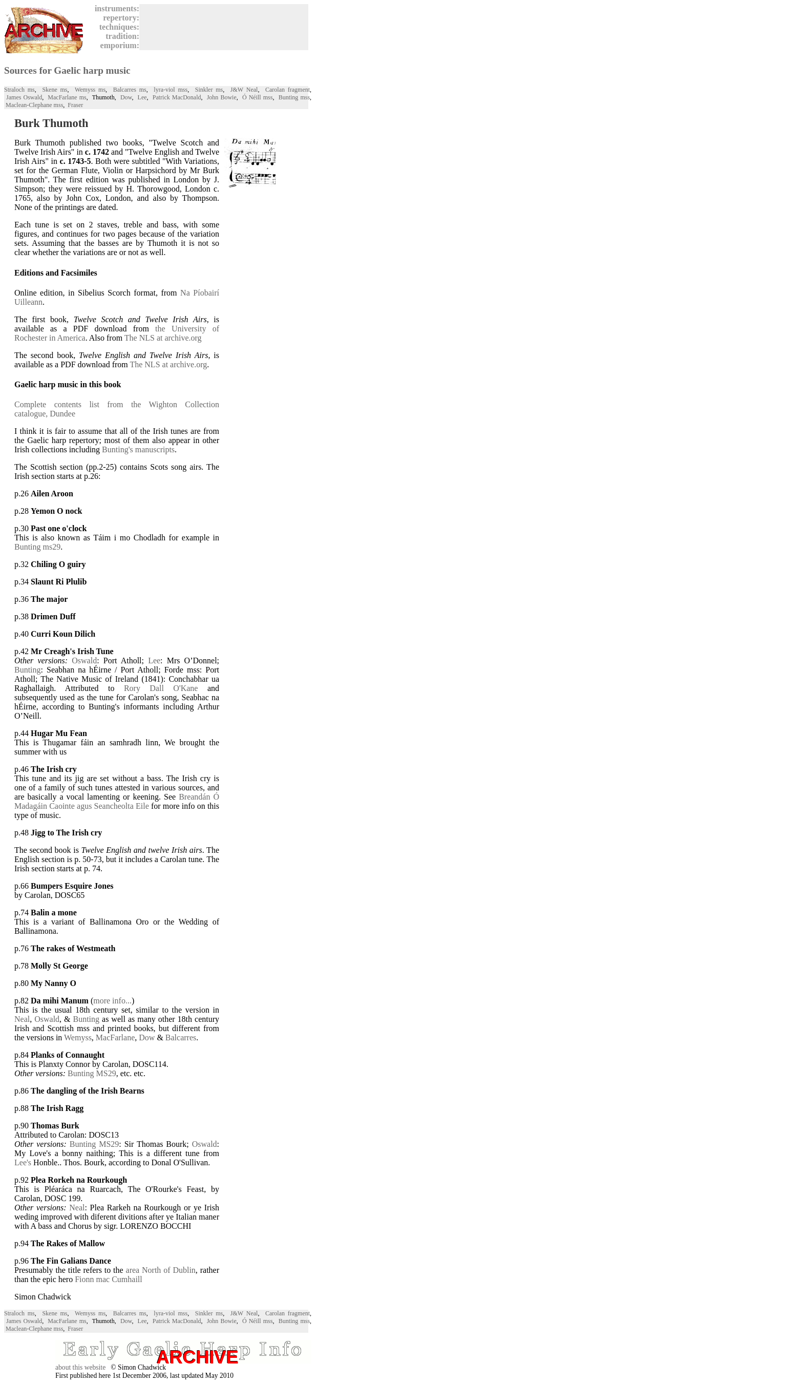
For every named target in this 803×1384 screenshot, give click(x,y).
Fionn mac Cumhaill (108, 1279)
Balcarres (180, 1037)
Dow (126, 97)
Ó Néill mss (257, 97)
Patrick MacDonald (177, 97)
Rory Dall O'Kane (161, 688)
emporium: (117, 45)
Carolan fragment (287, 89)
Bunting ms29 (37, 546)
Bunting (27, 669)
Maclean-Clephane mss (34, 105)
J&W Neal (244, 89)
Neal (22, 1019)
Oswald (84, 660)
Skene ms (54, 89)
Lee (142, 97)
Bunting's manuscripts (138, 449)
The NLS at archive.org (163, 337)
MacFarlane (115, 1037)
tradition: (120, 36)
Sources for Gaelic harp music (67, 70)
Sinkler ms (209, 89)
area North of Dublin (161, 1270)
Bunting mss (294, 97)
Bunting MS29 (92, 1073)
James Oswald (24, 97)
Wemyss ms (90, 89)
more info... (112, 1000)
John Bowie (222, 97)
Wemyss (78, 1037)
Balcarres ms (129, 89)
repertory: (119, 17)
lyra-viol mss (170, 89)
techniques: (117, 27)
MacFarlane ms (67, 97)
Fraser (75, 105)
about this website (80, 1367)
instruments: (115, 8)
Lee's (22, 1162)
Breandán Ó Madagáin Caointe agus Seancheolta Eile (116, 801)
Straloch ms (19, 89)
